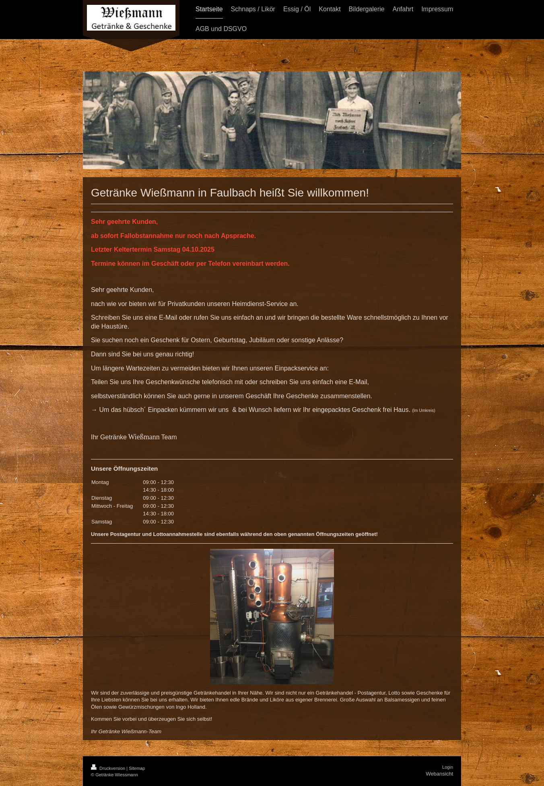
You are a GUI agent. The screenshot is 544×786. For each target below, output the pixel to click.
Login (447, 767)
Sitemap (137, 768)
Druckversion (108, 768)
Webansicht (439, 774)
